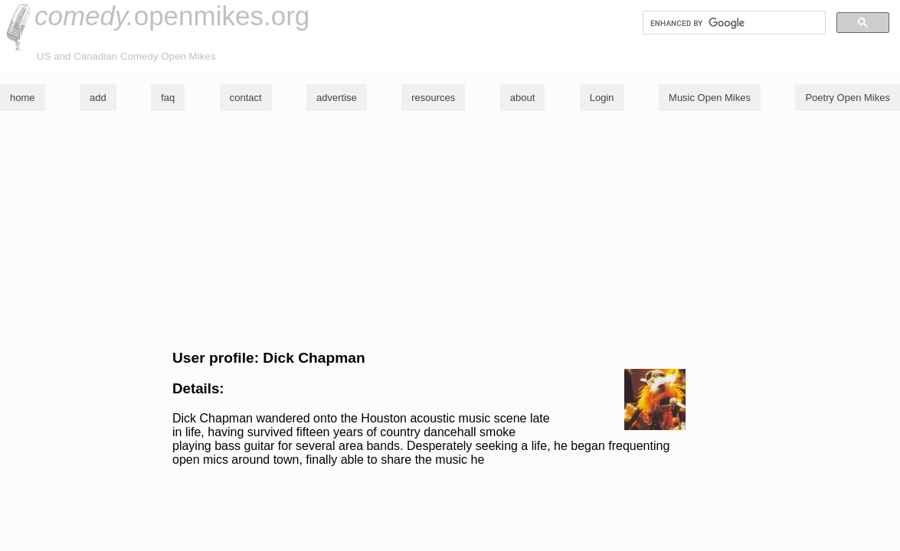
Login (602, 97)
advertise (336, 97)
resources (433, 97)
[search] (732, 23)
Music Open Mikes (710, 97)
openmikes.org (171, 16)
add (98, 97)
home (22, 97)
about (522, 97)
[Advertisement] (450, 230)
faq (168, 97)
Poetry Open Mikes (847, 97)
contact (246, 97)
